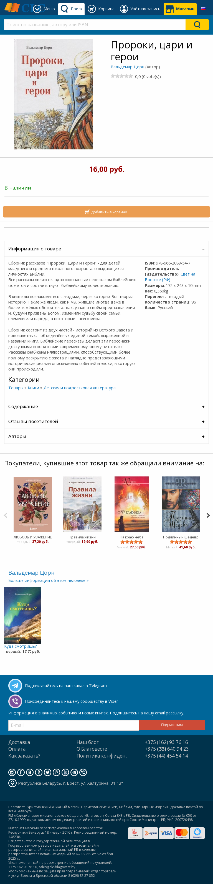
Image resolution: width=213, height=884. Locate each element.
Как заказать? (24, 756)
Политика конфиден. (102, 756)
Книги (33, 387)
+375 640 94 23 (167, 749)
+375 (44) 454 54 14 (166, 756)
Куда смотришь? (20, 646)
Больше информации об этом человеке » (48, 580)
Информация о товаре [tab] (34, 248)
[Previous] (5, 515)
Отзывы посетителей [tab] (33, 421)
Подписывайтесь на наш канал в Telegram (66, 685)
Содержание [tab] (23, 406)
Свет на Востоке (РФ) (170, 276)
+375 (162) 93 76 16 (166, 742)
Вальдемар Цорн (127, 66)
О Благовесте (92, 749)
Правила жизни (82, 537)
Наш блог (88, 742)
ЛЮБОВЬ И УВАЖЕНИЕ (33, 537)
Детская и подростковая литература (80, 387)
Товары (15, 387)
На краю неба (131, 537)
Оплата (17, 749)
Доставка (19, 742)
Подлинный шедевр (181, 537)
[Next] (208, 515)
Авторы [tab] (17, 436)
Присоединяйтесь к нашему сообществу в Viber (71, 701)
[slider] (122, 76)
